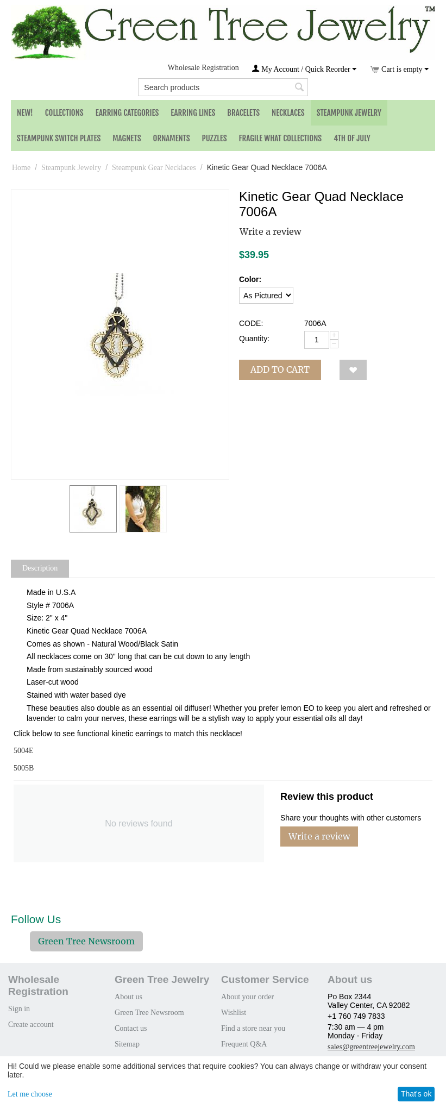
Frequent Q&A (244, 1044)
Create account (31, 1024)
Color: (250, 279)
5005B (24, 768)
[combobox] (222, 87)
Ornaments (171, 138)
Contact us (131, 1028)
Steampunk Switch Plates (58, 138)
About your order (247, 997)
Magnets (126, 138)
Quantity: (254, 338)
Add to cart (280, 369)
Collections (64, 113)
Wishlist (233, 1012)
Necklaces (288, 113)
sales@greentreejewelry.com (371, 1047)
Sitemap (127, 1044)
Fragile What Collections (280, 138)
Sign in (19, 1009)
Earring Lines (193, 113)
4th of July (352, 138)
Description (40, 568)
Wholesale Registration (203, 68)
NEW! (25, 113)
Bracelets (243, 113)
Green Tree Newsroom (86, 941)
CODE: (251, 323)
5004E (24, 751)
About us (128, 997)
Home (21, 168)
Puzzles (214, 138)
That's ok (416, 1093)
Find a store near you (253, 1028)
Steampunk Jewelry (349, 113)
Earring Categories (127, 113)
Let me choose (30, 1094)
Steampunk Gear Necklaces (154, 168)
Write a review (270, 231)
